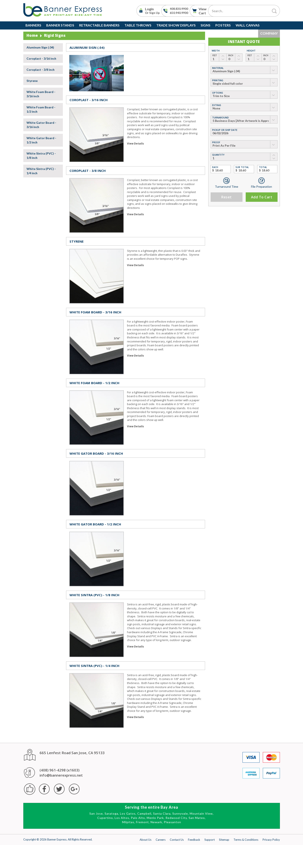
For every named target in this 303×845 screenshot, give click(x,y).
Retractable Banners (99, 25)
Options (217, 92)
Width (216, 50)
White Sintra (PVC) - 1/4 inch (41, 171)
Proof (216, 142)
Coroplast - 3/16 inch (41, 58)
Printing (217, 80)
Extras (216, 105)
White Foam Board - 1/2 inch (41, 109)
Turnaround (220, 117)
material (218, 67)
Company (269, 33)
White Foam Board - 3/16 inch (41, 94)
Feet (214, 55)
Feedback (194, 839)
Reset (226, 197)
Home (32, 35)
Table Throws (137, 25)
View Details (135, 143)
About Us (145, 839)
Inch (230, 55)
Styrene (32, 81)
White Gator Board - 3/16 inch (41, 125)
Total (263, 167)
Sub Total (242, 167)
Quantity (218, 154)
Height (251, 50)
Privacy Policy (271, 839)
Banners (33, 25)
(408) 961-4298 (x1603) (60, 770)
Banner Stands (60, 25)
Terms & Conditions (246, 839)
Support (209, 839)
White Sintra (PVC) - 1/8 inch (41, 155)
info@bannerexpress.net (61, 775)
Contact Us (177, 839)
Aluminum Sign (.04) (40, 47)
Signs (205, 25)
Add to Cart (261, 197)
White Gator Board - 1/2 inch (41, 140)
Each (215, 167)
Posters (223, 25)
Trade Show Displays (176, 25)
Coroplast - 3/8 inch (41, 69)
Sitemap (224, 839)
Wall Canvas (248, 25)
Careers (161, 839)
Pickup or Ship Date (224, 129)
